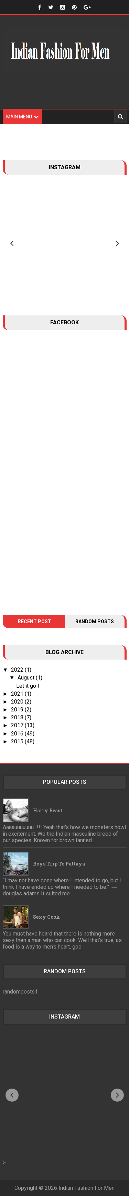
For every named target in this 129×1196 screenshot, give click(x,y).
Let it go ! (27, 686)
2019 (18, 709)
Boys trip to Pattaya (59, 863)
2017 (18, 725)
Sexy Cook (46, 917)
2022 (18, 669)
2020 (18, 701)
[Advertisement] (65, 95)
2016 (18, 733)
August (27, 677)
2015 (18, 741)
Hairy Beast (47, 810)
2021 (18, 693)
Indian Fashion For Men (86, 1188)
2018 (18, 717)
